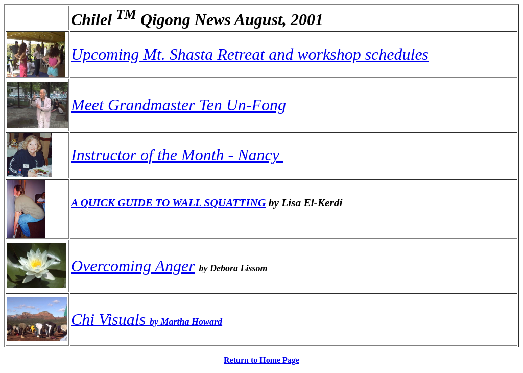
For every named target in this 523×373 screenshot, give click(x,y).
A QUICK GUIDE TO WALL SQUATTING (168, 203)
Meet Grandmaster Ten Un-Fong (178, 105)
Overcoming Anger (133, 266)
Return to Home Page (261, 360)
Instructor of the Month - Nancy (177, 155)
